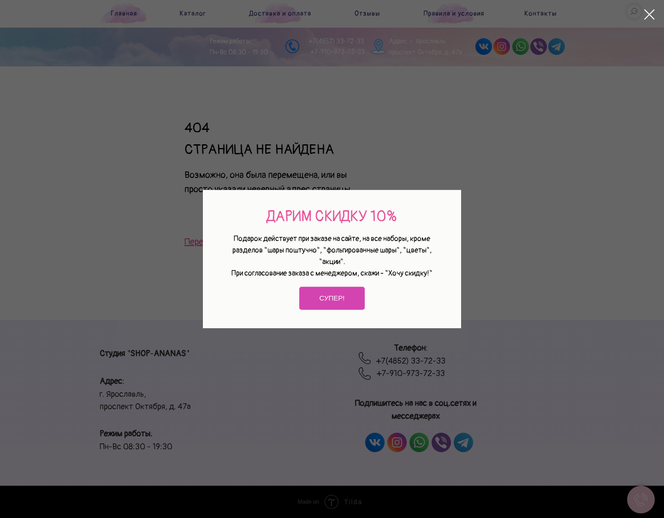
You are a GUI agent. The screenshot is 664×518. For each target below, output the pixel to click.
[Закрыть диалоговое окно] (649, 14)
